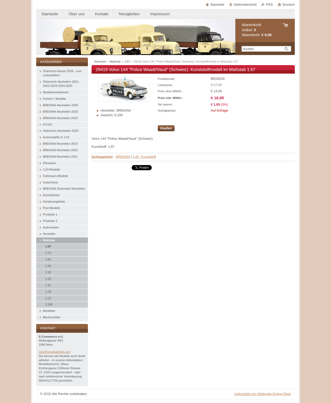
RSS (269, 4)
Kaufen (166, 128)
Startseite (217, 4)
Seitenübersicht (245, 4)
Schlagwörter (102, 157)
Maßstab (115, 61)
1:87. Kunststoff (144, 157)
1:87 (127, 61)
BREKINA (123, 157)
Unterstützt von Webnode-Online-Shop (262, 394)
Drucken (288, 4)
